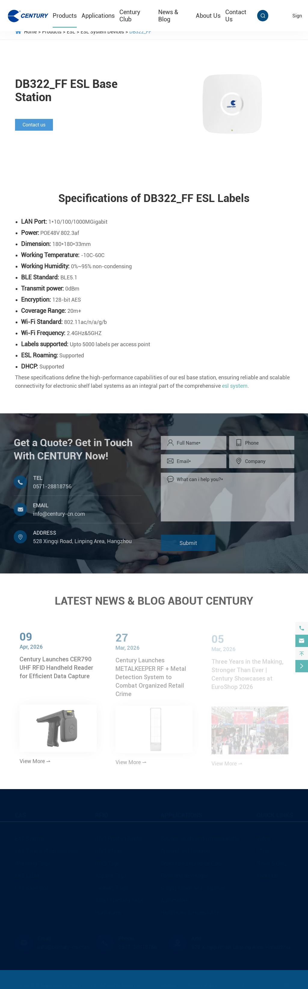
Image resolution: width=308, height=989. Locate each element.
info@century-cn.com (56, 514)
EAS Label (27, 874)
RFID (101, 813)
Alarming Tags (32, 861)
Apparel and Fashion (185, 849)
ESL (71, 32)
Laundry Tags (111, 886)
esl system (235, 386)
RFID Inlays (108, 849)
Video (263, 837)
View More (35, 764)
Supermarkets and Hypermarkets (200, 837)
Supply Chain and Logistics (193, 886)
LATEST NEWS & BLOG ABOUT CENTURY (154, 598)
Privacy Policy (202, 984)
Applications (98, 15)
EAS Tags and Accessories (46, 849)
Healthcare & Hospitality (190, 911)
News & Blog (168, 15)
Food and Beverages (185, 874)
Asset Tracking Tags (119, 898)
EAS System (29, 837)
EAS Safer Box (32, 886)
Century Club (129, 15)
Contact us (33, 125)
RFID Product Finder (119, 837)
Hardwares (108, 911)
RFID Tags (107, 861)
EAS (20, 813)
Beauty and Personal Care (191, 861)
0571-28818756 (49, 486)
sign (297, 16)
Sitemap (168, 984)
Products (65, 15)
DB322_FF (140, 32)
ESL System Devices (102, 32)
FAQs (263, 849)
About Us (208, 15)
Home (30, 32)
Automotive (174, 898)
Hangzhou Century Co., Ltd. (70, 984)
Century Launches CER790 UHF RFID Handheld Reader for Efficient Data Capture (56, 670)
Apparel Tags (110, 874)
